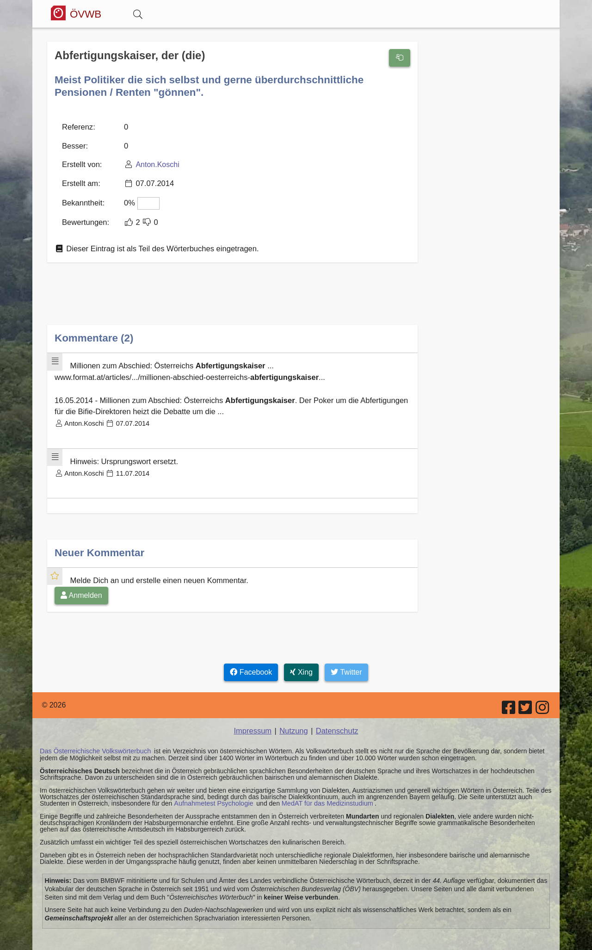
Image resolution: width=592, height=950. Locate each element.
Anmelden (81, 586)
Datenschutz (336, 721)
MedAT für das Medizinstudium (323, 793)
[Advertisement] (232, 297)
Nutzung (294, 721)
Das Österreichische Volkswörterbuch (94, 741)
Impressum (253, 721)
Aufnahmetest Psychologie (212, 793)
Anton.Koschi (155, 163)
